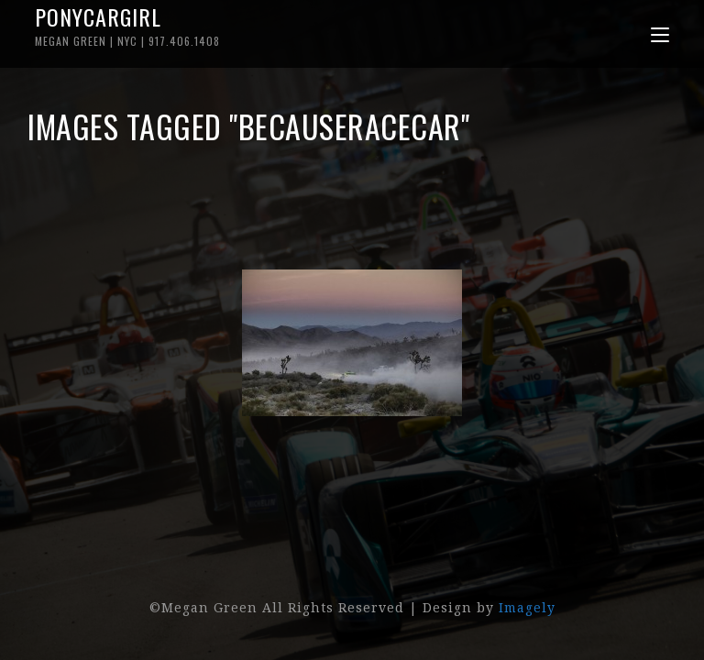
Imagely (527, 607)
